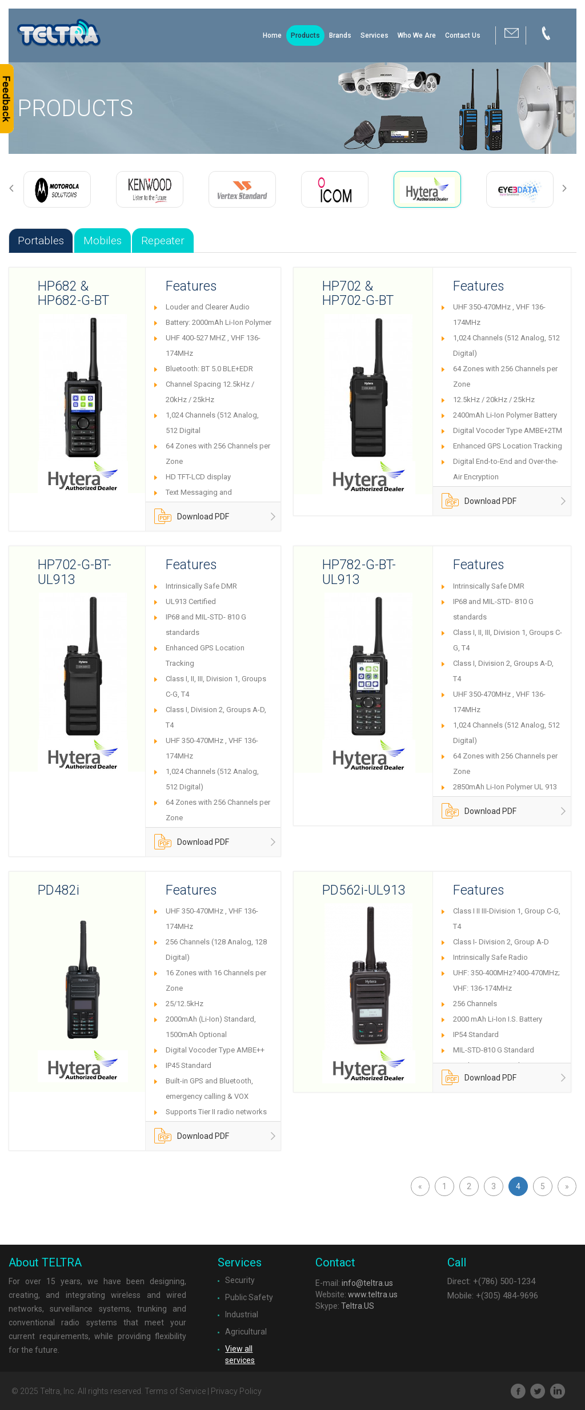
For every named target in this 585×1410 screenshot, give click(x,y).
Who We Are (417, 35)
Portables (41, 240)
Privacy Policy (236, 1391)
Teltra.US (357, 1305)
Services (374, 35)
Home (272, 35)
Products (305, 35)
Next (569, 188)
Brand (78, 38)
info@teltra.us (367, 1283)
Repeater (163, 240)
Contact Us (462, 35)
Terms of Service (175, 1391)
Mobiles (102, 240)
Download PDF (191, 519)
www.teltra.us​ (373, 1294)
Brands (340, 35)
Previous (16, 188)
